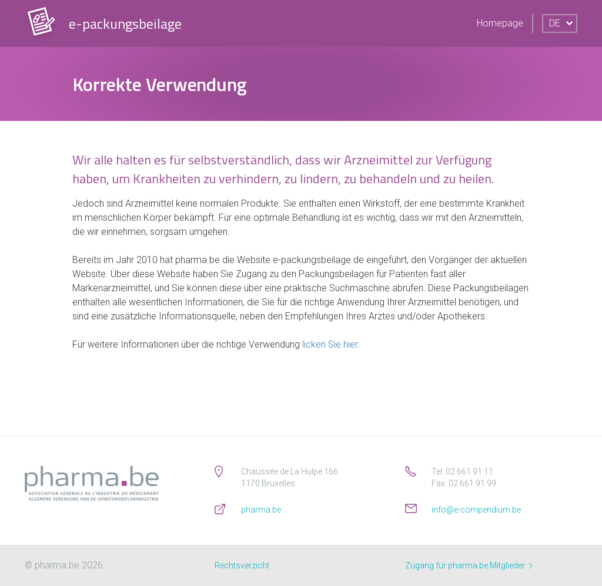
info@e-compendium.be (476, 509)
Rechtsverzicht (242, 565)
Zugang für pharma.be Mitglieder (468, 565)
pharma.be (261, 509)
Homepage (500, 23)
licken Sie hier (329, 344)
